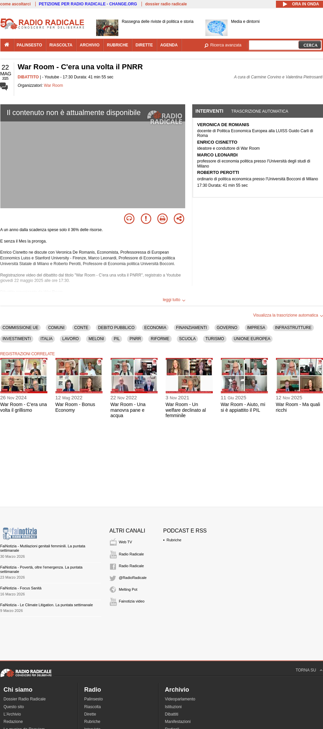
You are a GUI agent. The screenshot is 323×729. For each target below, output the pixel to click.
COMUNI (56, 327)
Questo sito (14, 706)
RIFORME (160, 338)
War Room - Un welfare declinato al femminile (186, 410)
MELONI (96, 338)
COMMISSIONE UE (21, 327)
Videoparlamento (180, 699)
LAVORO (70, 338)
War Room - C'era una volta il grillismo (23, 407)
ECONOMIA (155, 327)
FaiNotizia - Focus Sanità (21, 588)
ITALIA (47, 338)
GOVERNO (227, 327)
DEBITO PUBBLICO (116, 327)
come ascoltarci (15, 4)
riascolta (60, 45)
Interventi (210, 111)
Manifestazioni (178, 721)
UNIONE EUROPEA (252, 338)
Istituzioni (173, 706)
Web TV (125, 542)
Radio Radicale (131, 554)
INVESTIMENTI (17, 338)
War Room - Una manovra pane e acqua (128, 410)
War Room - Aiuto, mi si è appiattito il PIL (243, 407)
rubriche (117, 45)
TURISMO (214, 338)
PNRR (135, 338)
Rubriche (174, 540)
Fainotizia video (132, 601)
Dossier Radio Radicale (25, 699)
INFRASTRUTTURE (293, 327)
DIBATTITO (28, 77)
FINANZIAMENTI (191, 327)
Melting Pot (128, 589)
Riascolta (92, 706)
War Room (53, 85)
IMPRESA (256, 327)
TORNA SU (305, 670)
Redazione (13, 721)
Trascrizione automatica (259, 111)
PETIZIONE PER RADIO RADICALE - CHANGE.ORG (88, 4)
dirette (144, 45)
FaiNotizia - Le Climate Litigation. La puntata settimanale (46, 605)
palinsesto (29, 45)
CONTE (81, 327)
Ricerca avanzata (226, 45)
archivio (89, 45)
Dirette (90, 714)
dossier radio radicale (166, 4)
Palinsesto (93, 699)
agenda (169, 45)
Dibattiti (171, 714)
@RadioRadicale (133, 578)
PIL (117, 338)
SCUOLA (187, 338)
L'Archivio (12, 714)
